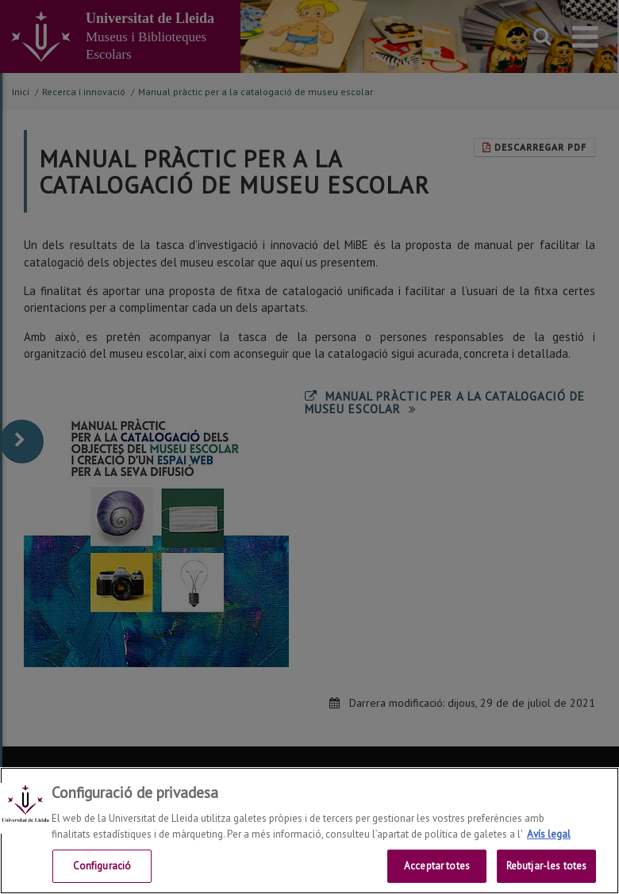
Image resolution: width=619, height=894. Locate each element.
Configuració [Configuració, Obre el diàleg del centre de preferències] (102, 866)
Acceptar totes (437, 866)
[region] (309, 830)
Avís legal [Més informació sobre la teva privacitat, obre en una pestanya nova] (549, 834)
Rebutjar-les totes (546, 866)
